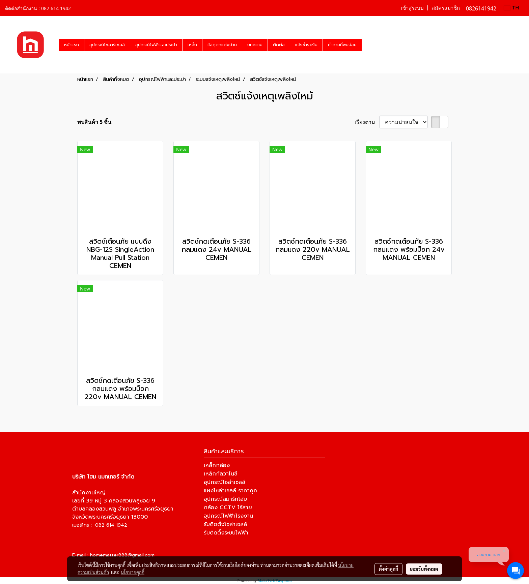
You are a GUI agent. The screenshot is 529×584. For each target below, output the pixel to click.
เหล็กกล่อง (217, 465)
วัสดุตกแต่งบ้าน (222, 45)
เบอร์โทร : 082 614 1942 (99, 525)
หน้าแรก (71, 45)
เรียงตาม (367, 122)
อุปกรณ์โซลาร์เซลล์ (107, 45)
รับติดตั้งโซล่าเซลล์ (225, 524)
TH (511, 7)
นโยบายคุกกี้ (132, 572)
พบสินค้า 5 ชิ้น (94, 122)
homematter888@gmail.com (122, 555)
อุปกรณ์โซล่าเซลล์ (224, 482)
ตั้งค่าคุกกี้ (388, 569)
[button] (367, 45)
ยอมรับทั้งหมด (424, 569)
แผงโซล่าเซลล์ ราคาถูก (230, 491)
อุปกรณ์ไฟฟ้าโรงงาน (228, 516)
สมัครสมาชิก (446, 8)
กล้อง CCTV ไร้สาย (228, 507)
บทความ (254, 45)
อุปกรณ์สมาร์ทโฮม (225, 499)
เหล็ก (192, 45)
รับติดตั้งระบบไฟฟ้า (226, 533)
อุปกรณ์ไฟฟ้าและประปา (156, 45)
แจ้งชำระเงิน (306, 45)
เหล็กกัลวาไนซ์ (220, 474)
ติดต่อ (279, 45)
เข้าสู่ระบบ (412, 8)
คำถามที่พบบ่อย (342, 45)
